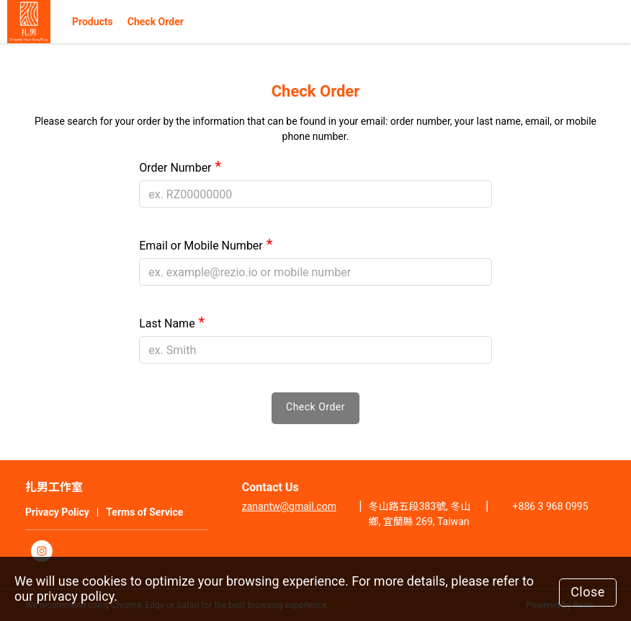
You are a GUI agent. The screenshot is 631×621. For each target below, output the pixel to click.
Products (92, 21)
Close (587, 591)
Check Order (155, 21)
